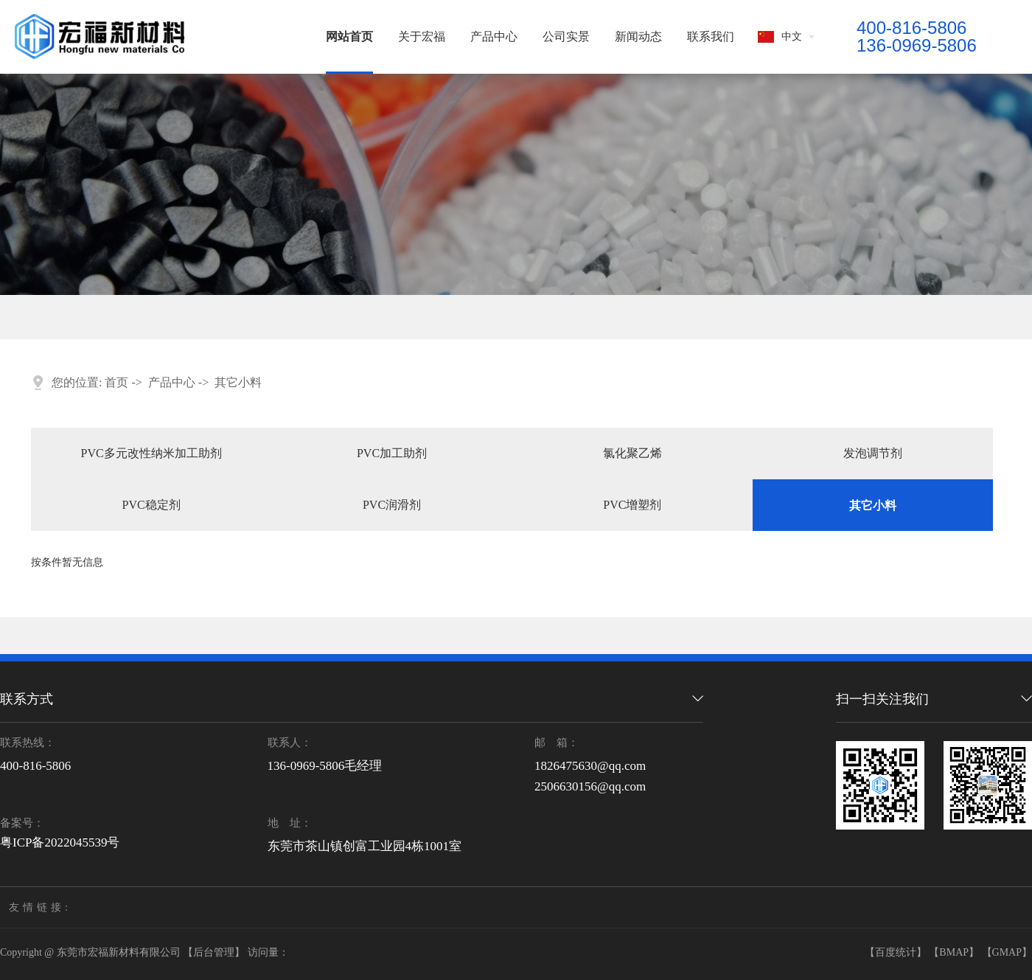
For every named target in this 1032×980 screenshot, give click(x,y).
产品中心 (493, 36)
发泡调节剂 (872, 453)
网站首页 (349, 36)
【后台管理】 (214, 952)
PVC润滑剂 (392, 504)
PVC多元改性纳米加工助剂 (151, 453)
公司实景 (566, 36)
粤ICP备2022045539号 (59, 842)
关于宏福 (421, 36)
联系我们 (710, 36)
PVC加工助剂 (392, 453)
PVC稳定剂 (151, 504)
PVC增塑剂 (632, 504)
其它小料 (238, 382)
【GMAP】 (1007, 952)
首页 (116, 382)
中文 (780, 37)
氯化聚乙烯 (632, 453)
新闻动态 (638, 36)
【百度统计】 (896, 952)
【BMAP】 (954, 952)
